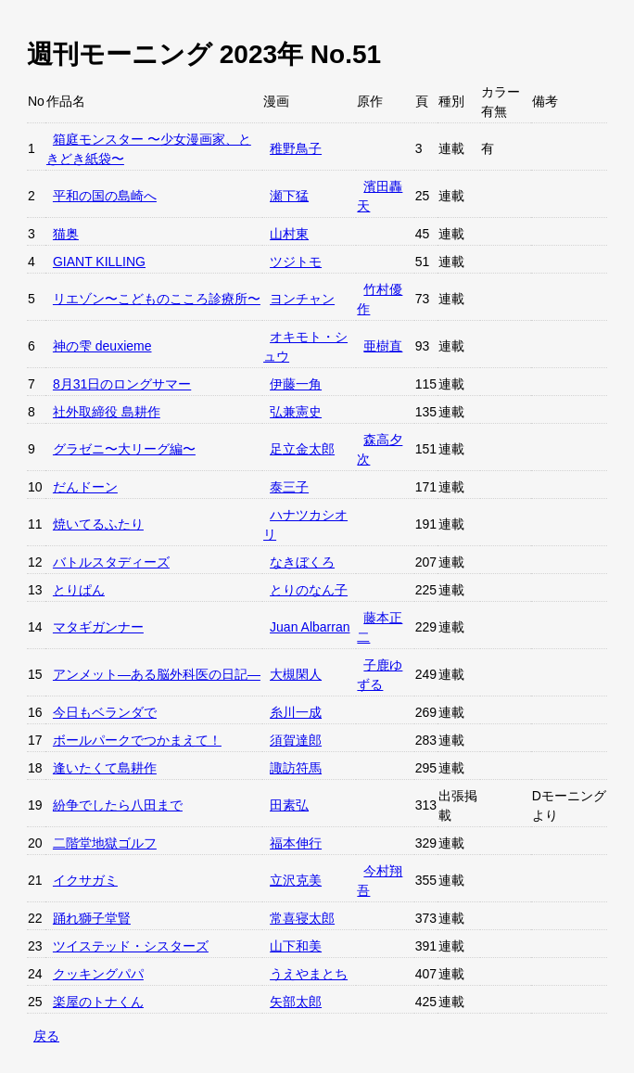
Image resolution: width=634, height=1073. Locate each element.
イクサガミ (85, 880)
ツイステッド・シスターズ (131, 946)
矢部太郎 (296, 1001)
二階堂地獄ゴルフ (105, 843)
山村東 (289, 233)
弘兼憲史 (296, 411)
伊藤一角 (296, 384)
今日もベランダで (105, 712)
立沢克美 (296, 880)
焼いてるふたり (98, 524)
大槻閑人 (296, 674)
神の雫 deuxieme (102, 346)
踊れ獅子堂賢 (92, 918)
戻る (46, 1035)
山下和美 (296, 946)
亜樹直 (382, 346)
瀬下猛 (289, 195)
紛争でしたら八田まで (118, 805)
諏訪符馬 (296, 767)
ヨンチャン (302, 298)
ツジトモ (296, 261)
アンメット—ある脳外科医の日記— (156, 674)
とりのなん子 (309, 589)
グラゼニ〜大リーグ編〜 (124, 448)
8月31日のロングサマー (122, 384)
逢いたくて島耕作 (105, 767)
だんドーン (85, 486)
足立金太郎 (302, 448)
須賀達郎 (296, 740)
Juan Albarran (309, 627)
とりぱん (79, 589)
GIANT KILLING (99, 261)
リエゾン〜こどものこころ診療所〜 (156, 298)
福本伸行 (296, 843)
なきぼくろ (302, 562)
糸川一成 (296, 712)
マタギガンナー (98, 627)
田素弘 (289, 805)
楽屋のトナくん (98, 1001)
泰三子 (289, 486)
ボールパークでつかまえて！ (137, 740)
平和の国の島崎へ (105, 195)
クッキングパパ (98, 973)
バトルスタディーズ (111, 562)
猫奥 (66, 233)
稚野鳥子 (296, 148)
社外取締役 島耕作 (106, 411)
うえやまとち (309, 973)
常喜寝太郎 (302, 918)
